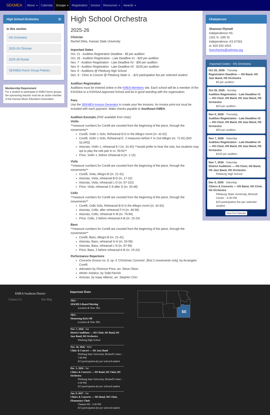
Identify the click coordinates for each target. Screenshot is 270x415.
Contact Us (15, 299)
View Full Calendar (236, 213)
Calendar (47, 5)
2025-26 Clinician (20, 48)
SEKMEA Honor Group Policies (29, 70)
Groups (62, 5)
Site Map (46, 299)
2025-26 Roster (19, 59)
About (32, 5)
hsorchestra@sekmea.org (226, 50)
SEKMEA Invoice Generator (100, 104)
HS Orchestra (18, 37)
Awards (129, 5)
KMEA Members (133, 87)
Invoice (95, 5)
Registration (80, 5)
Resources (111, 5)
